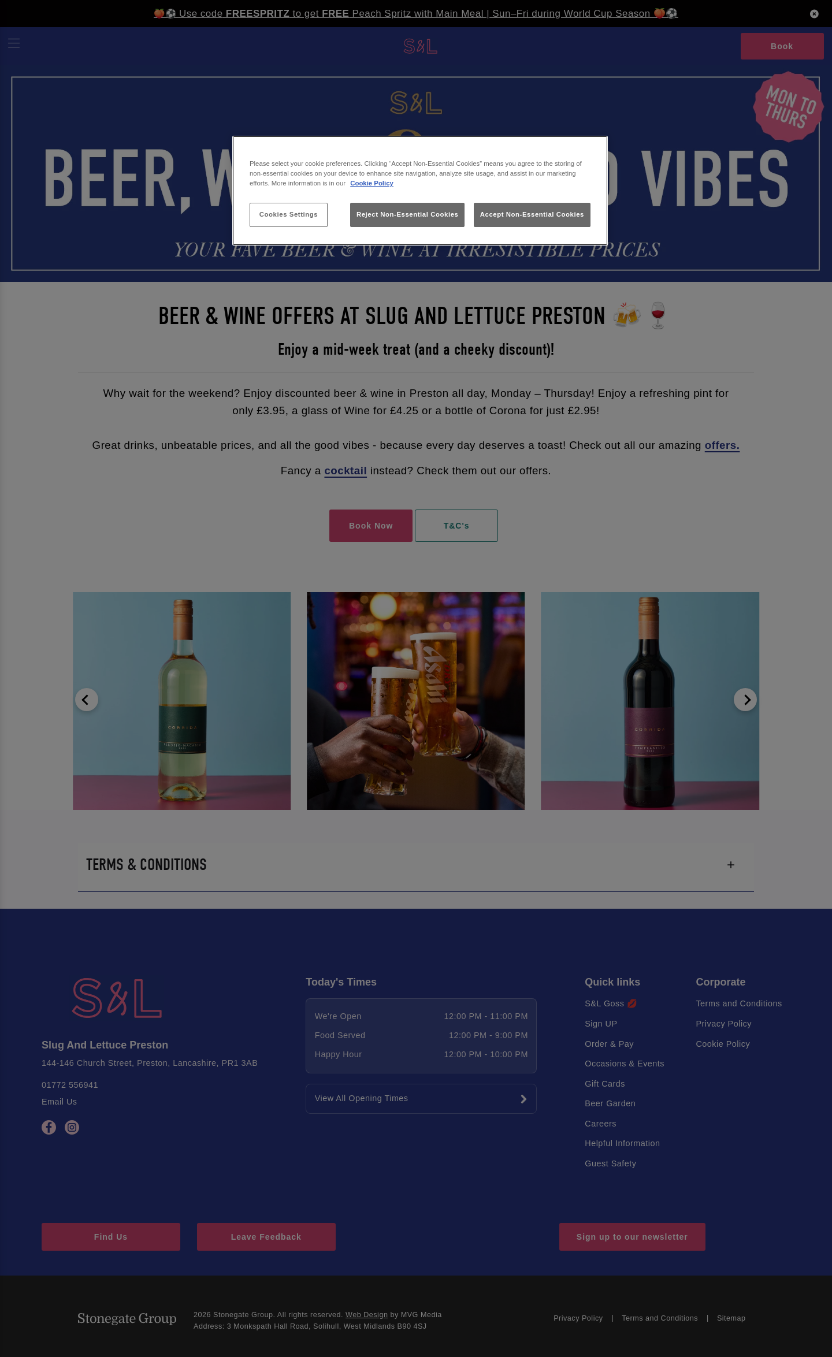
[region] (420, 191)
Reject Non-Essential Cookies (407, 214)
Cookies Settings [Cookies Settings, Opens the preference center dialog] (288, 214)
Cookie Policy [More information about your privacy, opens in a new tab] (371, 183)
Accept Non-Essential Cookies (532, 214)
